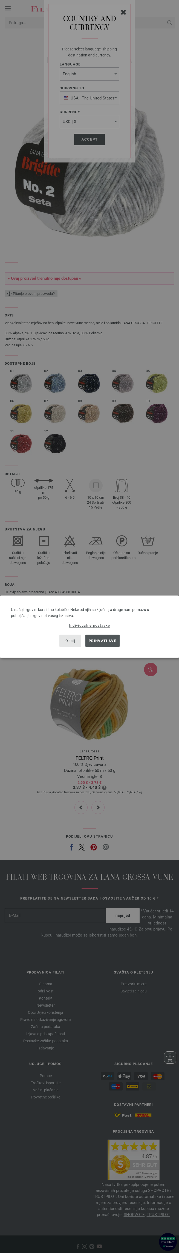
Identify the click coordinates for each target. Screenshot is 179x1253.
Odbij (70, 641)
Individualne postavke (89, 625)
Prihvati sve (102, 641)
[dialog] (89, 626)
